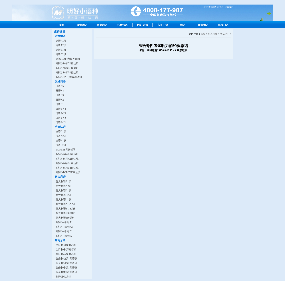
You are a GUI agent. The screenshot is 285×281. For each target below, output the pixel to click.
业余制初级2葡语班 (66, 263)
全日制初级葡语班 (66, 245)
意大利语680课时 (65, 217)
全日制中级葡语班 (66, 249)
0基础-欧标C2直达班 (67, 63)
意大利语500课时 (65, 213)
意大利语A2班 (63, 186)
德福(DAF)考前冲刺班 (68, 59)
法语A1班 (61, 131)
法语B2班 (61, 145)
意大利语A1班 (63, 181)
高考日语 (223, 25)
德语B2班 (61, 54)
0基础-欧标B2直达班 (67, 72)
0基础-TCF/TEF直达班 (68, 172)
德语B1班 (61, 49)
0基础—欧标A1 (64, 222)
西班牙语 (142, 25)
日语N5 (60, 86)
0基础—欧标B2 (64, 236)
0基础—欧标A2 (64, 226)
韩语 (183, 25)
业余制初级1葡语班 (66, 258)
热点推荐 (212, 33)
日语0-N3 (61, 113)
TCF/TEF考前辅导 (66, 149)
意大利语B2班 (63, 195)
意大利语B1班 (63, 190)
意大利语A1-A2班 (65, 204)
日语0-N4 (61, 108)
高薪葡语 (203, 25)
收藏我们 (218, 7)
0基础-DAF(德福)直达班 (69, 77)
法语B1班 (61, 140)
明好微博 (208, 7)
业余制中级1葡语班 (66, 267)
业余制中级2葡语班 (66, 272)
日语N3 (60, 95)
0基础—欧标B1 (64, 231)
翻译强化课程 (63, 276)
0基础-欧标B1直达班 (67, 68)
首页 (62, 25)
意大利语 (102, 25)
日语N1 (60, 104)
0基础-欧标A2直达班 (67, 158)
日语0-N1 (61, 122)
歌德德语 (82, 25)
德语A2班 (61, 45)
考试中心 (224, 33)
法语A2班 (61, 136)
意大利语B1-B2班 (65, 208)
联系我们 (229, 7)
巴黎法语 (122, 25)
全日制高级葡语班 (66, 254)
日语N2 (60, 99)
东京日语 (162, 25)
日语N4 (60, 90)
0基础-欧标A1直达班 (67, 154)
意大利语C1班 (63, 199)
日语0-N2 (61, 118)
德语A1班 (61, 40)
